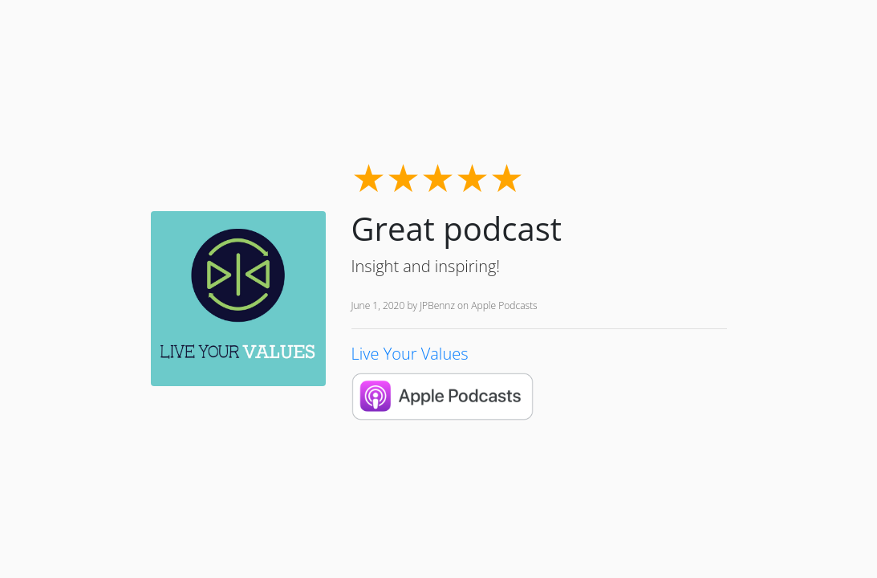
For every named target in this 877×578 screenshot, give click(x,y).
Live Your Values (410, 353)
